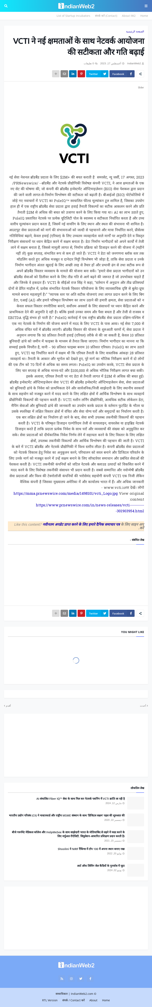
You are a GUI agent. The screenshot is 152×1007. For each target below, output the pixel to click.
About (93, 1000)
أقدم (8, 705)
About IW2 (129, 16)
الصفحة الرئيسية (135, 31)
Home (144, 16)
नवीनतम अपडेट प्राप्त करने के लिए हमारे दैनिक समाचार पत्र (82, 524)
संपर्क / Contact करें (73, 1000)
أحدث (143, 705)
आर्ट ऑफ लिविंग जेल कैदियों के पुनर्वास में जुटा (101, 866)
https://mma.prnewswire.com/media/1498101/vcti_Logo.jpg (65, 493)
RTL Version (50, 1000)
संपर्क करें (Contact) (106, 16)
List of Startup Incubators (73, 16)
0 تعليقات (89, 63)
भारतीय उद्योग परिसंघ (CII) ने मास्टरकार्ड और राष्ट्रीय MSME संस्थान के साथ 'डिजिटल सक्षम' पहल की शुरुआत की (67, 815)
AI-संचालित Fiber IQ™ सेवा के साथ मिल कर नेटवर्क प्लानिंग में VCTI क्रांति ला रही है (80, 798)
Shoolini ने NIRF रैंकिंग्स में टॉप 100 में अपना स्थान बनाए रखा (91, 849)
